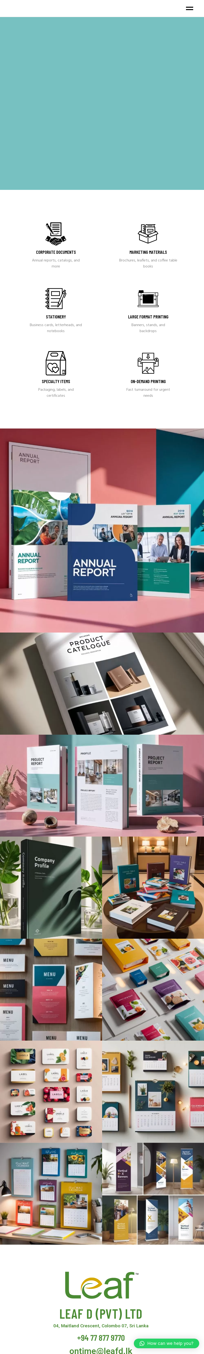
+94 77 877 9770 (101, 1337)
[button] (166, 1343)
